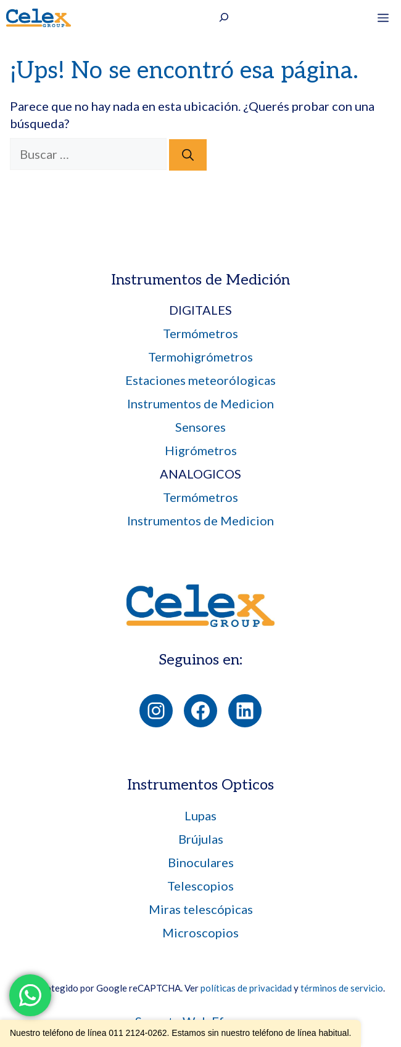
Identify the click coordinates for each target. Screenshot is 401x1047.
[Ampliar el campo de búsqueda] (224, 19)
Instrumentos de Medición (200, 280)
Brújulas (200, 838)
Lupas (200, 815)
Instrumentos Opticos (200, 785)
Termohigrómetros (200, 356)
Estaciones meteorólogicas (200, 380)
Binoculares (201, 862)
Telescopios (200, 885)
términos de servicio (341, 987)
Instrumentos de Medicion (200, 403)
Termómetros (200, 333)
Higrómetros (201, 450)
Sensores (200, 426)
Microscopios (200, 932)
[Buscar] (188, 155)
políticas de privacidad (246, 987)
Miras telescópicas (201, 909)
